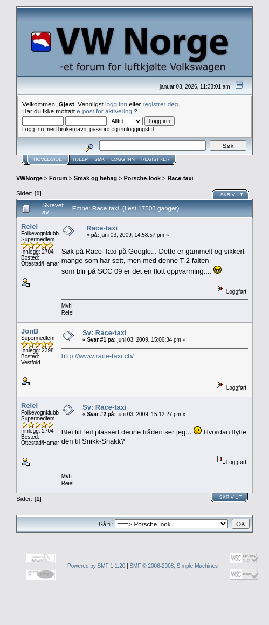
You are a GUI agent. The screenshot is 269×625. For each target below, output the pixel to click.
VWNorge (29, 178)
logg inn (116, 103)
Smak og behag (95, 178)
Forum (58, 178)
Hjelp (80, 159)
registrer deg (160, 103)
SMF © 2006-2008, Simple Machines (173, 566)
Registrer (155, 159)
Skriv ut (231, 195)
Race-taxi (180, 178)
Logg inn (123, 159)
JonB (30, 331)
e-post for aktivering (104, 110)
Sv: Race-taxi (104, 333)
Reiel (29, 226)
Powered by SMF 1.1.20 (96, 566)
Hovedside (47, 159)
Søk (99, 159)
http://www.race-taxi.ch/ (97, 356)
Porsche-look (142, 178)
